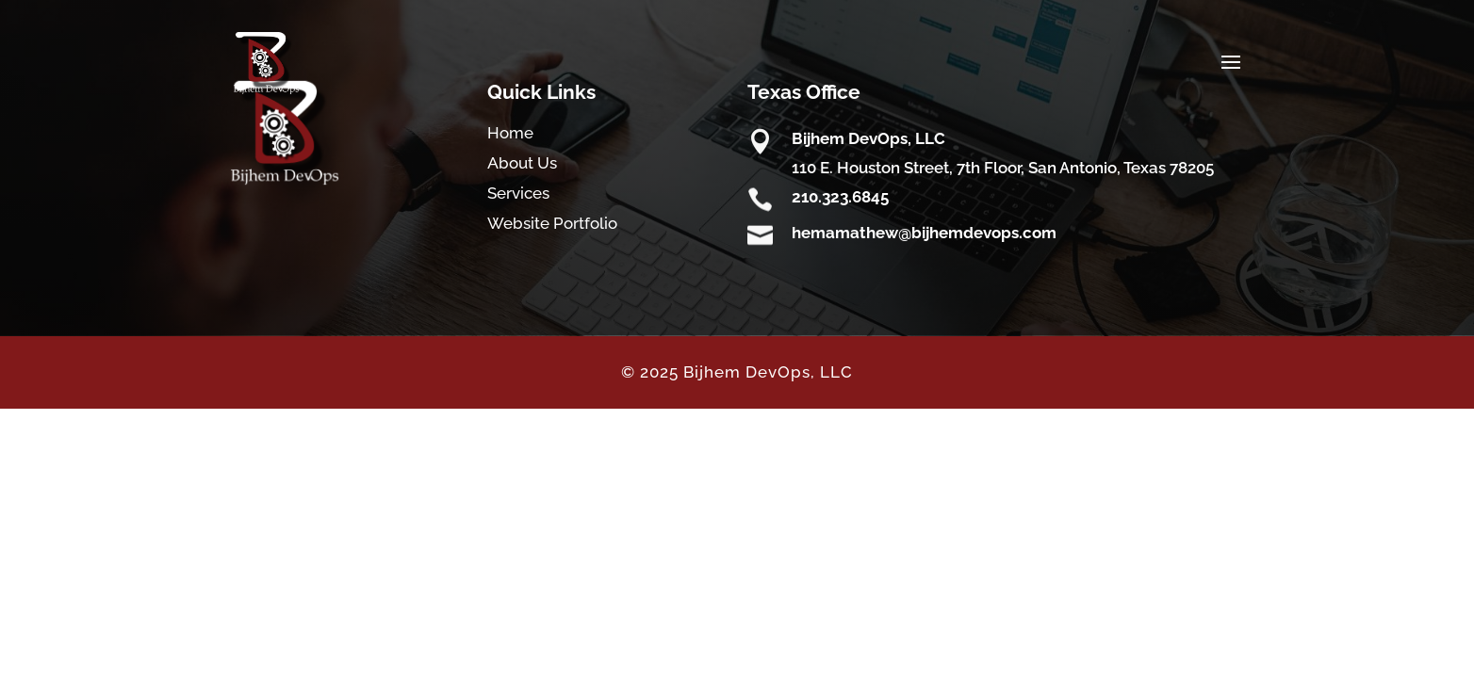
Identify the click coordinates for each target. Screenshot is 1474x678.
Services (518, 193)
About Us (522, 162)
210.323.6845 (840, 196)
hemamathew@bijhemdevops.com (924, 232)
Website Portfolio (552, 223)
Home (510, 132)
